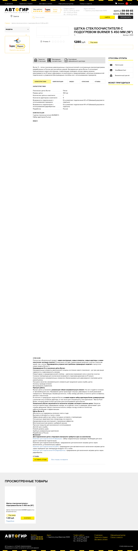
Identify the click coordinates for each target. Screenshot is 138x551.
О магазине (9, 4)
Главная (7, 23)
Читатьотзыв (55, 10)
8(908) (123, 14)
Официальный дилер (66, 4)
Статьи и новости (86, 4)
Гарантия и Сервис (26, 4)
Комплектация (58, 81)
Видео (71, 81)
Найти (107, 17)
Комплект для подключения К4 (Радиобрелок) (49, 450)
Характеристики (40, 81)
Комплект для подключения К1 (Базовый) (47, 439)
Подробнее (10, 521)
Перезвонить (125, 17)
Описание (85, 81)
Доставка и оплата (45, 4)
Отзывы (97, 81)
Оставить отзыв (40, 459)
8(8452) (123, 11)
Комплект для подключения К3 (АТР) (46, 446)
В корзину (27, 518)
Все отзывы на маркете (59, 459)
